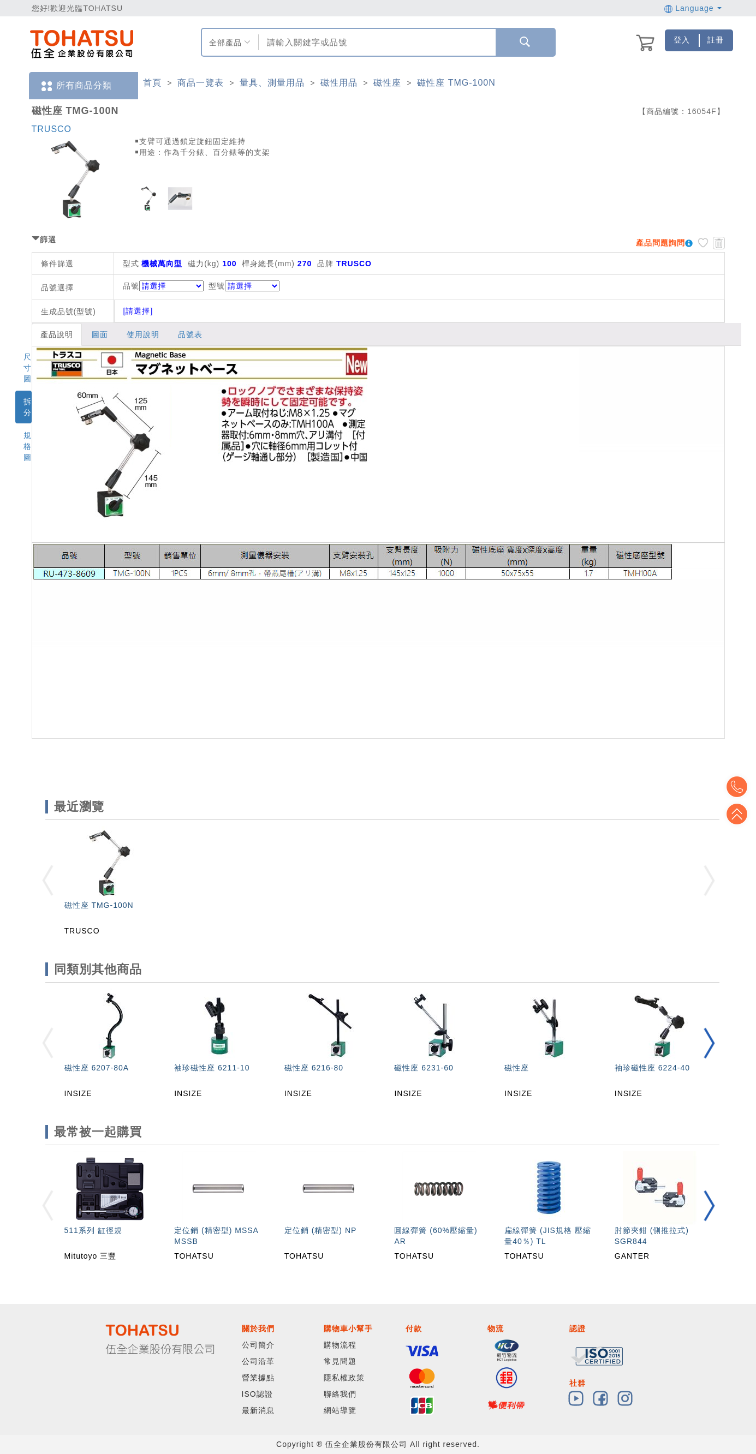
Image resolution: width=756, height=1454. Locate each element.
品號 (163, 285)
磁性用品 (339, 82)
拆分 (27, 407)
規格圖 (27, 446)
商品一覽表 (200, 82)
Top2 (740, 787)
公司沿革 (258, 1361)
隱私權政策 (344, 1377)
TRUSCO (52, 129)
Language (693, 8)
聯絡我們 (340, 1394)
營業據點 (258, 1377)
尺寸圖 (27, 367)
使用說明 (143, 334)
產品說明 (56, 334)
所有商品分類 (76, 86)
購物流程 (340, 1345)
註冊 (715, 39)
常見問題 (340, 1361)
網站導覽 (340, 1410)
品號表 (190, 334)
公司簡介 (258, 1345)
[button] (709, 1043)
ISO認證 (257, 1394)
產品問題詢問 (660, 242)
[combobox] (375, 42)
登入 (682, 39)
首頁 (152, 82)
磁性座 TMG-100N (456, 82)
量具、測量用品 (272, 82)
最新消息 (258, 1410)
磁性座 (387, 82)
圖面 (100, 334)
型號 (244, 285)
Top (740, 814)
